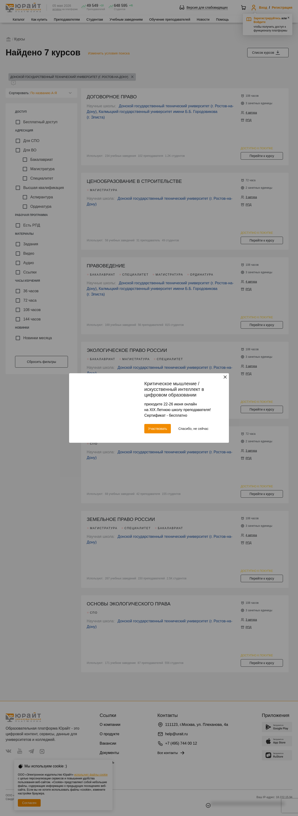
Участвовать (157, 429)
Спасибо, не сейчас (193, 429)
